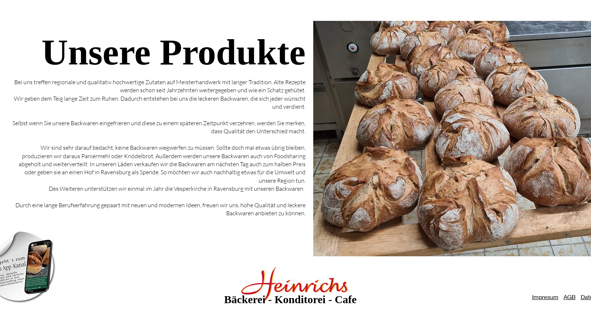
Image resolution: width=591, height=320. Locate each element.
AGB (570, 296)
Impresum (545, 296)
